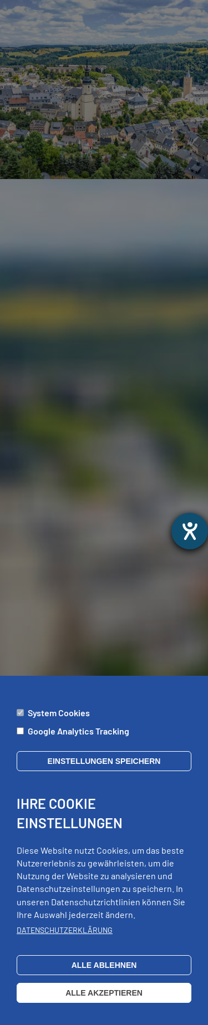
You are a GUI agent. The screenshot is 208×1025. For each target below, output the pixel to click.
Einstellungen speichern (104, 772)
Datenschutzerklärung (65, 942)
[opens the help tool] (189, 531)
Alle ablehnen (104, 976)
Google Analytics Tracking (78, 742)
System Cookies (59, 724)
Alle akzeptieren (104, 1004)
